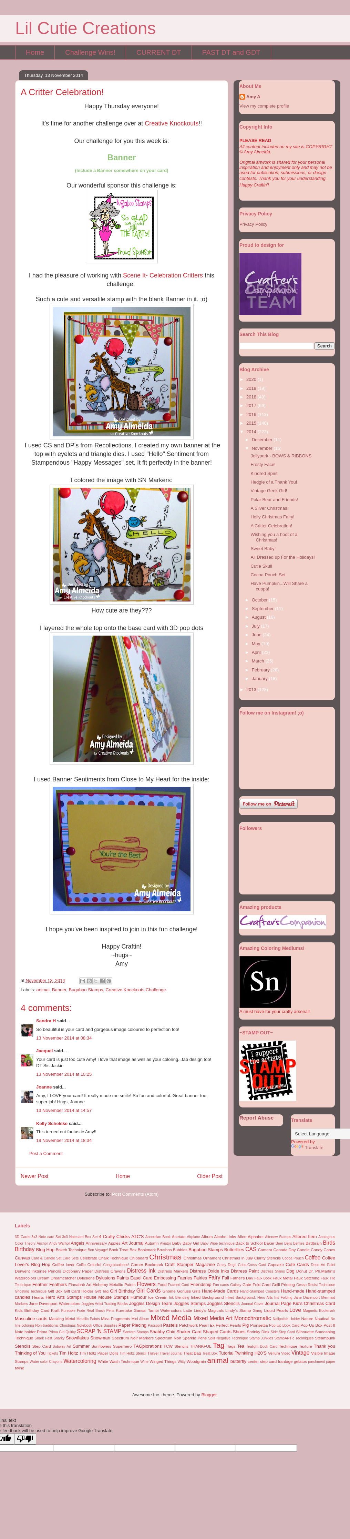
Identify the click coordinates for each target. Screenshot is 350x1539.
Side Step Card (282, 1332)
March (259, 661)
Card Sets (71, 1258)
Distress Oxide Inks (209, 1271)
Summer (81, 1346)
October (260, 600)
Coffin (81, 1265)
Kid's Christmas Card (314, 1303)
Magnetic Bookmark (319, 1311)
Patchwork (188, 1325)
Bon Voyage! (98, 1250)
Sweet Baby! (263, 548)
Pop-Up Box (311, 1325)
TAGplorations (147, 1346)
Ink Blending (179, 1297)
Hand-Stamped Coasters (260, 1291)
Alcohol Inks (225, 1236)
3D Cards (22, 1237)
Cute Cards (297, 1264)
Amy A (253, 96)
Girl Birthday (122, 1291)
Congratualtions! (116, 1265)
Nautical (322, 1318)
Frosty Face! (262, 464)
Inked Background (207, 1297)
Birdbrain (314, 1243)
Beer (279, 1243)
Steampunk (325, 1338)
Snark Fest (43, 1338)
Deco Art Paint (323, 1265)
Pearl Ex (207, 1325)
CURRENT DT (158, 52)
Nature (307, 1318)
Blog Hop (45, 1249)
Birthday (24, 1249)
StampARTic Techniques (293, 1338)
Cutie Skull (261, 566)
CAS (250, 1249)
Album (207, 1236)
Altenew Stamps (278, 1237)
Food (162, 1284)
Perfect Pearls (228, 1325)
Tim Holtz (68, 1353)
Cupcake (276, 1264)
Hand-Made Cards (220, 1291)
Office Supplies (105, 1325)
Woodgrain (196, 1361)
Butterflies (234, 1249)
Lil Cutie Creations (85, 28)
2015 (252, 423)
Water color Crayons (46, 1362)
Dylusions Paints (112, 1277)
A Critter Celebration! (271, 525)
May (256, 643)
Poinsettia (259, 1325)
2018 (252, 396)
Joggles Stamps (190, 1303)
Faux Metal (282, 1278)
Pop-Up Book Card (284, 1325)
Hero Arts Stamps (63, 1297)
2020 (252, 379)
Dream (43, 1278)
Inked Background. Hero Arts (249, 1297)
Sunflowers (101, 1346)
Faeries (184, 1277)
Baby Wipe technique (217, 1243)
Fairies (200, 1277)
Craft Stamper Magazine (190, 1264)
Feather (40, 1284)
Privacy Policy (253, 224)
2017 (252, 405)
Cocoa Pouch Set (267, 574)
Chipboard (139, 1258)
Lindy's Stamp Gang (243, 1310)
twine (19, 1368)
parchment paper (321, 1362)
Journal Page (278, 1303)
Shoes (239, 1331)
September (263, 608)
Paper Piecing (132, 1325)
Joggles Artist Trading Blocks (105, 1304)
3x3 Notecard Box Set (79, 1237)
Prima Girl (56, 1332)
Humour (138, 1297)
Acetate (179, 1236)
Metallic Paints (88, 1319)
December (263, 439)
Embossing (165, 1277)
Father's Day (241, 1278)
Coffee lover (63, 1264)
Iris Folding (283, 1297)
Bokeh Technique (71, 1249)
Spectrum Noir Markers (133, 1338)
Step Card (41, 1346)
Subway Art (62, 1346)
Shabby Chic (162, 1331)
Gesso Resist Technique (315, 1285)
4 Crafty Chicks (114, 1236)
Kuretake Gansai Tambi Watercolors (149, 1310)
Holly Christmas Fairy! (272, 516)
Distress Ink (141, 1271)
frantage (285, 1361)
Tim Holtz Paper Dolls (98, 1353)
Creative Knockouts (171, 123)
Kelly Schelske (52, 1123)
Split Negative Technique (228, 1338)
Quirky (70, 1332)
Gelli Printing (283, 1284)
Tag (219, 1345)
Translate (307, 1147)
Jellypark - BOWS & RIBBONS (280, 455)
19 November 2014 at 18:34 (64, 1140)
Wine (144, 1362)
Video (285, 1353)
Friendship (201, 1284)
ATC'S (137, 1236)
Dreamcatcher (63, 1278)
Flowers (146, 1284)
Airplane (193, 1237)
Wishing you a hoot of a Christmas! (273, 537)
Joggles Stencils (223, 1303)
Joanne (44, 1087)
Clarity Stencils (267, 1258)
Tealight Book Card (261, 1346)
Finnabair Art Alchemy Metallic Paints (102, 1284)
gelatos (300, 1361)
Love (295, 1310)
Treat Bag (192, 1353)
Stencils (23, 1346)
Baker (269, 1243)
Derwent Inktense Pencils (38, 1271)
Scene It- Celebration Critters (163, 275)
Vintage (300, 1353)
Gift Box (55, 1291)
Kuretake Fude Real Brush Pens (87, 1311)
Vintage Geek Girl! (268, 490)
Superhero (122, 1346)
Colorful (94, 1264)
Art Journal (132, 1243)
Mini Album (141, 1319)
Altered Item (304, 1236)
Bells (288, 1243)
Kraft (55, 1310)
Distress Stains (272, 1271)
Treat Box (210, 1353)
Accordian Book (158, 1237)
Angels (77, 1243)
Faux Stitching (306, 1278)
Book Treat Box (122, 1249)
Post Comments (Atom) (135, 1194)
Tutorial (226, 1353)
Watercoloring (79, 1361)
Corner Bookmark (147, 1264)
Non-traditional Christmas (55, 1325)
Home (35, 52)
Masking (56, 1318)
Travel (152, 1353)
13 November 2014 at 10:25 (64, 1074)
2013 (252, 689)
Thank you (324, 1346)
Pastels (170, 1325)
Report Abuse (256, 1118)
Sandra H (46, 1020)
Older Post (210, 1176)
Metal (70, 1318)
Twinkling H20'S (251, 1353)
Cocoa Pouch (293, 1258)
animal (43, 989)
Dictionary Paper (78, 1271)
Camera (265, 1249)
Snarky (58, 1338)
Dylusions (86, 1278)
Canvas (22, 1257)
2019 (252, 388)
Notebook (84, 1325)
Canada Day (285, 1249)
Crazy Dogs (226, 1265)
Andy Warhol (59, 1243)
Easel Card (141, 1277)
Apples (114, 1243)
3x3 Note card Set (46, 1237)
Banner (59, 989)
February (261, 669)
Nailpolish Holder (286, 1319)
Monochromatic (252, 1318)
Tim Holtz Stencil (133, 1353)
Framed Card (178, 1285)
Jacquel (44, 1050)
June (257, 634)
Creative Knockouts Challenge (135, 989)
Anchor (42, 1243)
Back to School (249, 1243)
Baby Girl (191, 1243)
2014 (252, 431)
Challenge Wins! (90, 52)
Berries (299, 1243)
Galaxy (235, 1285)
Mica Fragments (115, 1318)
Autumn (152, 1243)
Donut (301, 1271)
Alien (241, 1236)
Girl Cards (148, 1291)
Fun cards (221, 1285)
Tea (240, 1346)
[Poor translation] (25, 1439)
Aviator (165, 1243)
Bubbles (180, 1249)
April (257, 652)
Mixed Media (171, 1318)
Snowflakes (77, 1337)
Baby (177, 1243)
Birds (329, 1243)
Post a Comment (46, 1153)
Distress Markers (172, 1271)
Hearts (38, 1297)
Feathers (58, 1284)
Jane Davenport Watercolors (54, 1303)
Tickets (52, 1353)
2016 (252, 414)
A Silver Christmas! (269, 508)
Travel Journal (171, 1353)
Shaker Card (189, 1331)
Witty (182, 1362)
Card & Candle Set (46, 1258)
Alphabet (256, 1236)
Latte (187, 1310)
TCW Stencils (176, 1346)
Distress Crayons (109, 1271)
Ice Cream (157, 1297)
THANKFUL (201, 1346)
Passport (155, 1325)
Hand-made (293, 1291)
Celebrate (88, 1258)
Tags (231, 1346)
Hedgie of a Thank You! (273, 482)
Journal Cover (252, 1304)
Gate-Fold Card (256, 1284)
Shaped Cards (217, 1331)
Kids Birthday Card (32, 1310)
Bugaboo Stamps (86, 989)
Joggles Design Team (150, 1303)
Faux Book (262, 1278)
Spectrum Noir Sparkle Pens (181, 1338)
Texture (305, 1346)
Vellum (274, 1353)
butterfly (238, 1361)
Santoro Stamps (136, 1332)
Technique (288, 1346)
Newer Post (35, 1176)
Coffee (313, 1257)
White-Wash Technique (118, 1361)
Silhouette (305, 1331)
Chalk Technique (113, 1258)
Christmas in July (237, 1258)
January (260, 678)
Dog (290, 1271)
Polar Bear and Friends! (274, 499)
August (259, 617)
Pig (246, 1325)
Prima (42, 1331)
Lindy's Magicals (209, 1310)
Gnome (169, 1291)
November (263, 448)
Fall (225, 1277)
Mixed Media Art (213, 1318)
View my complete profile (264, 106)
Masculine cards (31, 1318)
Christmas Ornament (202, 1258)
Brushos (164, 1249)
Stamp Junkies (261, 1338)
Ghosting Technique (31, 1291)
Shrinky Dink (258, 1331)
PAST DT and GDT (231, 52)
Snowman (100, 1337)
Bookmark (147, 1249)
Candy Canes (323, 1249)
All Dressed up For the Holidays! (282, 557)
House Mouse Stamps (105, 1297)
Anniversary (96, 1243)
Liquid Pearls (276, 1310)
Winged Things (163, 1361)
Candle (303, 1249)
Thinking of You (30, 1353)
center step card (262, 1361)
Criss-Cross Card (252, 1265)
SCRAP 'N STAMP (99, 1331)
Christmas (165, 1257)
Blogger (208, 1394)
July (256, 626)
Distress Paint (245, 1271)
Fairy (214, 1277)
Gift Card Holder (78, 1291)
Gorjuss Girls (188, 1291)
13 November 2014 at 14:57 (64, 1110)
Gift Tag (102, 1291)
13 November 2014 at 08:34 (64, 1038)
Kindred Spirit (263, 473)
